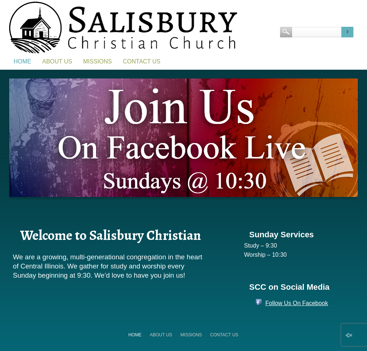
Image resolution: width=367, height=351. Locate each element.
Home (22, 61)
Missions (97, 61)
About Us (57, 61)
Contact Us (142, 61)
